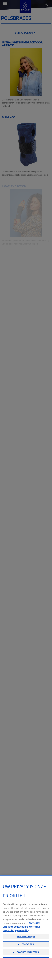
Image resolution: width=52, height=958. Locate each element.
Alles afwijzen (26, 950)
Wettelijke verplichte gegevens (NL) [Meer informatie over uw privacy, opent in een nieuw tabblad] (21, 934)
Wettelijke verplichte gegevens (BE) (21, 930)
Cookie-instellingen (26, 942)
